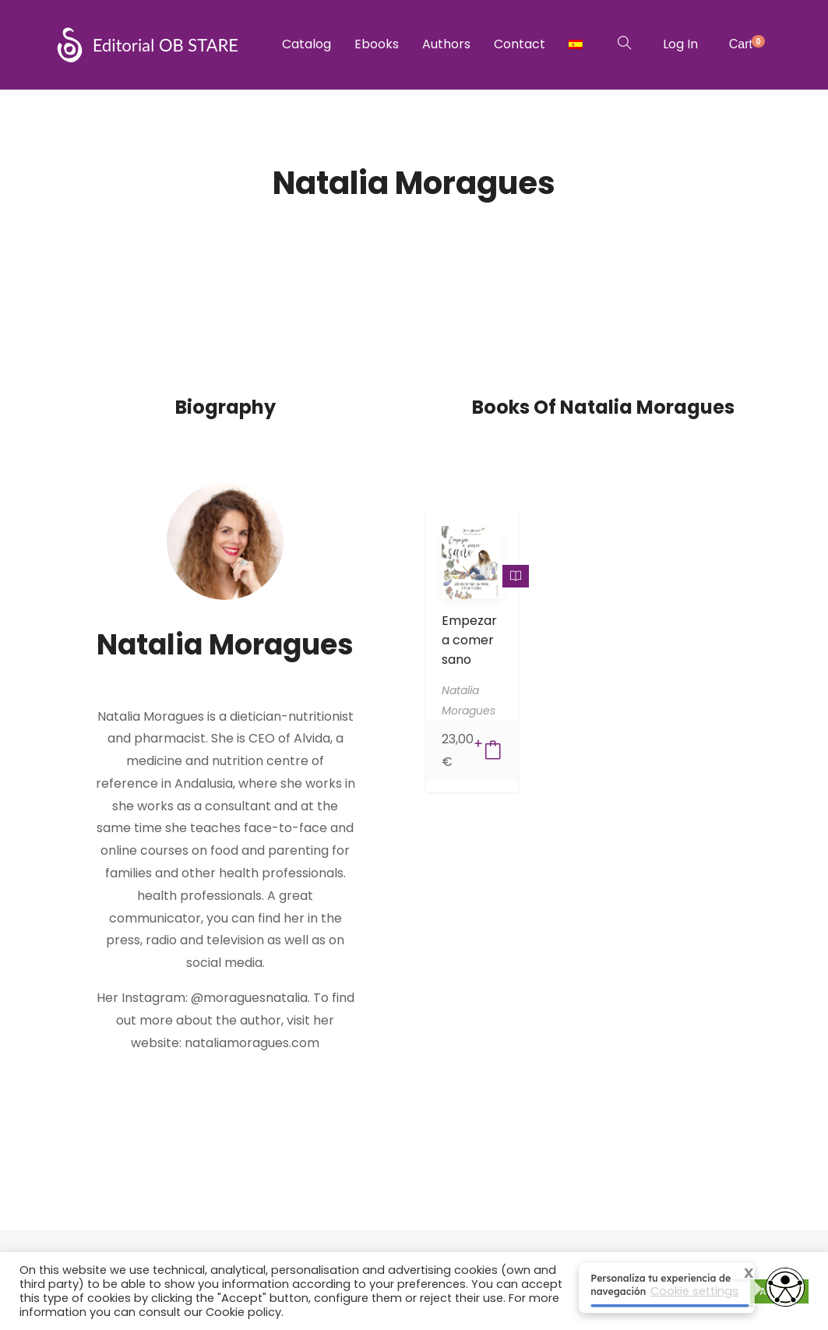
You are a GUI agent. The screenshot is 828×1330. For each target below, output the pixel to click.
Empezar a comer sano (469, 640)
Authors (446, 44)
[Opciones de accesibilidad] (785, 1289)
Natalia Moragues (225, 645)
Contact (519, 44)
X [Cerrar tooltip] (739, 1274)
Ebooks (376, 44)
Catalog (306, 44)
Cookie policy (243, 1312)
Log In (680, 44)
